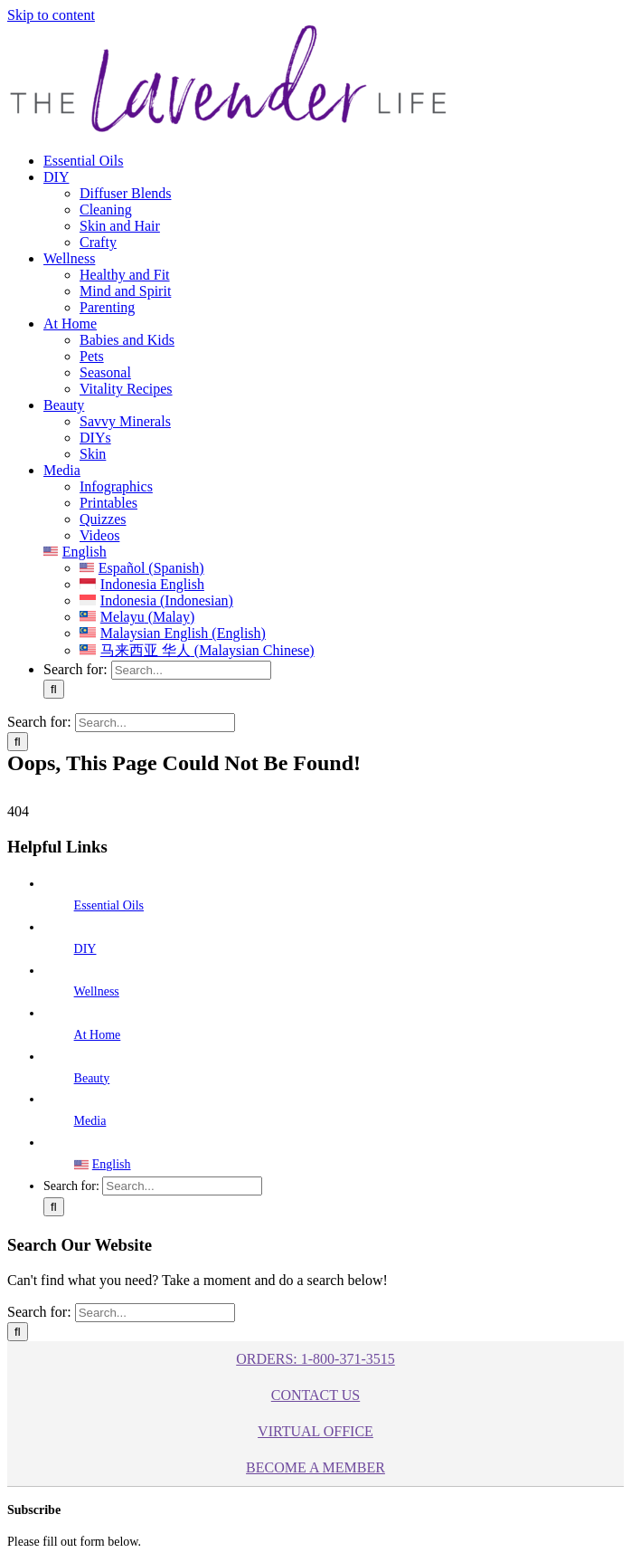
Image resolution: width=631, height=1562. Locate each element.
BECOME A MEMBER (315, 1467)
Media (90, 1121)
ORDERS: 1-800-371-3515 (315, 1359)
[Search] (53, 689)
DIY (85, 949)
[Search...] (191, 670)
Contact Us (315, 1395)
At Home (97, 1035)
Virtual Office (315, 1431)
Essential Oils (109, 905)
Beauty (92, 1078)
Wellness (96, 991)
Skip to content (51, 15)
